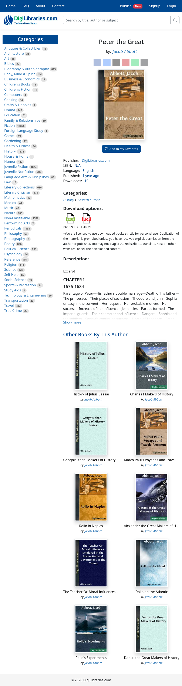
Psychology (13, 254)
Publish (131, 6)
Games (9, 135)
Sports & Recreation (20, 285)
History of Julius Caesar (91, 394)
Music (9, 207)
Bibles (9, 63)
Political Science (17, 249)
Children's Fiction (17, 89)
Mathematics (14, 197)
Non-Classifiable (17, 218)
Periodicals (13, 228)
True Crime (13, 310)
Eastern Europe (89, 200)
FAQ (26, 6)
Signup (154, 6)
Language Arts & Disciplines (26, 177)
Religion (10, 264)
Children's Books (17, 84)
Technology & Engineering (25, 295)
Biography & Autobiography (26, 69)
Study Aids (12, 290)
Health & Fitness (17, 146)
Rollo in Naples (91, 525)
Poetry (9, 243)
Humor (10, 161)
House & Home (16, 156)
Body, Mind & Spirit (19, 74)
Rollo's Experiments (91, 657)
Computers (13, 94)
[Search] (117, 20)
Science (10, 269)
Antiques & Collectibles (22, 48)
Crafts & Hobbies (17, 105)
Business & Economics (22, 79)
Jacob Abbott (124, 51)
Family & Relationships (22, 120)
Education (12, 115)
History (10, 151)
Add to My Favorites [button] (121, 149)
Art (6, 58)
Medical (10, 202)
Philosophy (13, 233)
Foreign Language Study (23, 130)
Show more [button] (72, 322)
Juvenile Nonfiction (19, 171)
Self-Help (11, 274)
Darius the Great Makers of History (151, 657)
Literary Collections (19, 187)
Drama (9, 110)
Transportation (16, 300)
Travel (9, 305)
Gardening (12, 140)
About (40, 6)
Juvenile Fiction (16, 166)
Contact (58, 6)
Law (7, 182)
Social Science (15, 279)
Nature (9, 213)
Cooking (10, 99)
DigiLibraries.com (96, 160)
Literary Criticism (17, 192)
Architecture (14, 53)
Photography (14, 238)
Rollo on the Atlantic (152, 591)
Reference (12, 259)
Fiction (9, 125)
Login (171, 6)
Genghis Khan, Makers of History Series (94, 460)
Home (11, 6)
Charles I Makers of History (151, 394)
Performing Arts (17, 223)
